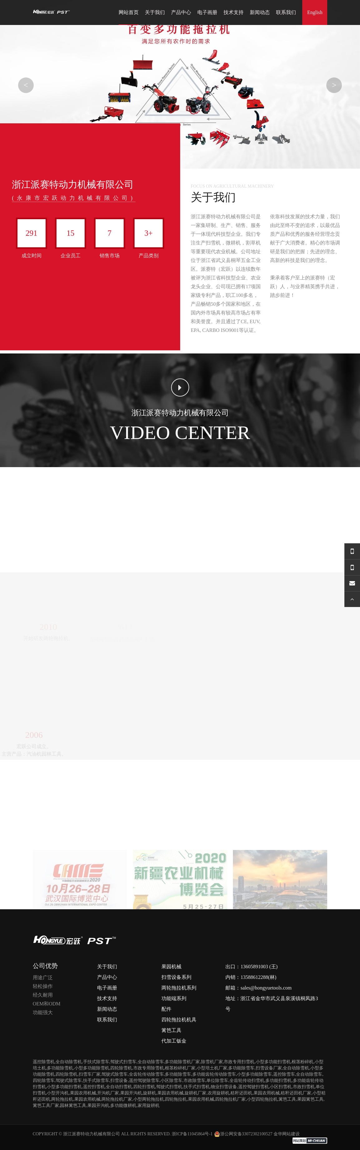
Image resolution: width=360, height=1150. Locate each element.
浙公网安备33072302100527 (243, 1134)
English (315, 12)
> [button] (334, 85)
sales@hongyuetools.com (266, 987)
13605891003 (254, 966)
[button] (180, 156)
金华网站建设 (287, 1134)
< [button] (26, 85)
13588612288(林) (258, 977)
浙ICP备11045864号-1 (192, 1134)
